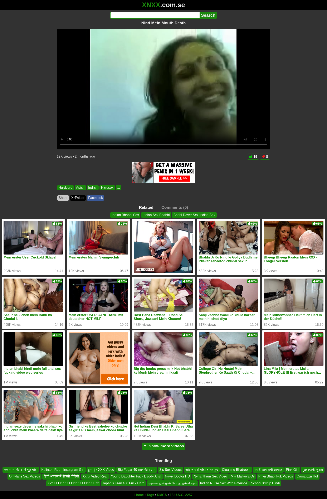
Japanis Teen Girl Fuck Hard (123, 483)
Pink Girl (292, 469)
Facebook (95, 198)
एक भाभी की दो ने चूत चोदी (21, 469)
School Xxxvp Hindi (265, 483)
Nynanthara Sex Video (210, 476)
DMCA (162, 495)
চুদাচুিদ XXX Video (101, 469)
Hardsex (107, 187)
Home (139, 495)
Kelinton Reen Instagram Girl (62, 469)
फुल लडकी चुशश (312, 469)
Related (146, 207)
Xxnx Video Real (95, 476)
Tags (150, 495)
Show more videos (163, 446)
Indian (92, 187)
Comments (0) (174, 207)
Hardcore (65, 187)
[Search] (155, 15)
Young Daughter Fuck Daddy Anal (136, 476)
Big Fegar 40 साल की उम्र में (136, 469)
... (118, 187)
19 (253, 156)
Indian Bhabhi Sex (125, 215)
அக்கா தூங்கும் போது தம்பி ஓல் (172, 483)
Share (63, 198)
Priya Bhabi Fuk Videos (275, 476)
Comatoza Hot (307, 476)
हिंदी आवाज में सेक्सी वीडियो (61, 476)
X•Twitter (77, 198)
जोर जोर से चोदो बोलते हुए (201, 469)
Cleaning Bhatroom (236, 469)
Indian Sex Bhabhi (156, 215)
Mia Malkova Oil (243, 476)
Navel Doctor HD (177, 476)
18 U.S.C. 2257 (181, 495)
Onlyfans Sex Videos (24, 476)
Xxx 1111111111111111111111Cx (73, 483)
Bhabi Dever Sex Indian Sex (194, 215)
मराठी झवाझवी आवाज (268, 469)
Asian (80, 187)
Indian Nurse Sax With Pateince (223, 483)
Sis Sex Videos (170, 469)
